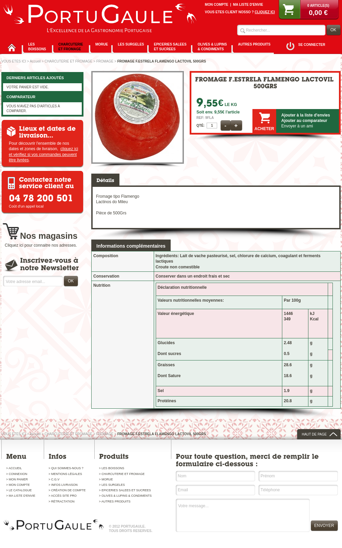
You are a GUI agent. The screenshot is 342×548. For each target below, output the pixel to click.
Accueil (35, 61)
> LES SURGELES (112, 485)
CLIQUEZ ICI (265, 12)
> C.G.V (54, 479)
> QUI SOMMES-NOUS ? (66, 468)
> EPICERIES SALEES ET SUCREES (125, 490)
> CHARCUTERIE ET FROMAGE (122, 474)
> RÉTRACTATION (61, 501)
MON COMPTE (216, 4)
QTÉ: (200, 125)
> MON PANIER (17, 479)
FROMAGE (105, 61)
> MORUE (106, 479)
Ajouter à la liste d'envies (305, 115)
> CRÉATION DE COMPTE (67, 490)
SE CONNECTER (311, 45)
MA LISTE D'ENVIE (248, 4)
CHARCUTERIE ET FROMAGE (68, 61)
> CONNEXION (16, 474)
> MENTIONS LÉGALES (65, 474)
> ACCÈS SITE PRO (63, 495)
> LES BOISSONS (111, 468)
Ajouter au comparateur (304, 120)
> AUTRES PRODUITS (115, 501)
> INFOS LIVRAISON (63, 485)
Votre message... (243, 516)
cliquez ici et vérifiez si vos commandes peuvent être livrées (43, 154)
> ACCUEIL (14, 468)
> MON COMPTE (18, 485)
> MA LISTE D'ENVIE (20, 495)
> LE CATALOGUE (19, 490)
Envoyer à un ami (297, 126)
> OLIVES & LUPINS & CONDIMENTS (125, 495)
